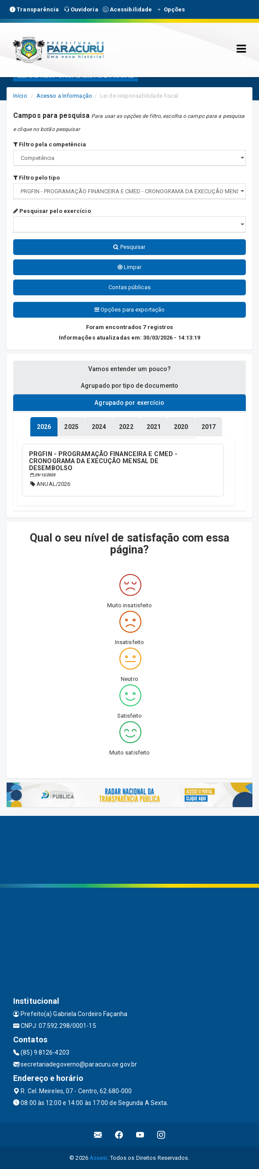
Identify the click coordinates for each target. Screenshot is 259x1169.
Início (20, 95)
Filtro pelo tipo (36, 177)
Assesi (99, 1158)
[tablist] (44, 426)
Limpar (130, 267)
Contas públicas (129, 287)
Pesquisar (129, 247)
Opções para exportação (129, 309)
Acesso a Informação (64, 95)
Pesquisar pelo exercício (52, 211)
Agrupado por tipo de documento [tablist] (129, 385)
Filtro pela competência (49, 144)
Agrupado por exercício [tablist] (129, 402)
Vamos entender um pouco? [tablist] (129, 368)
